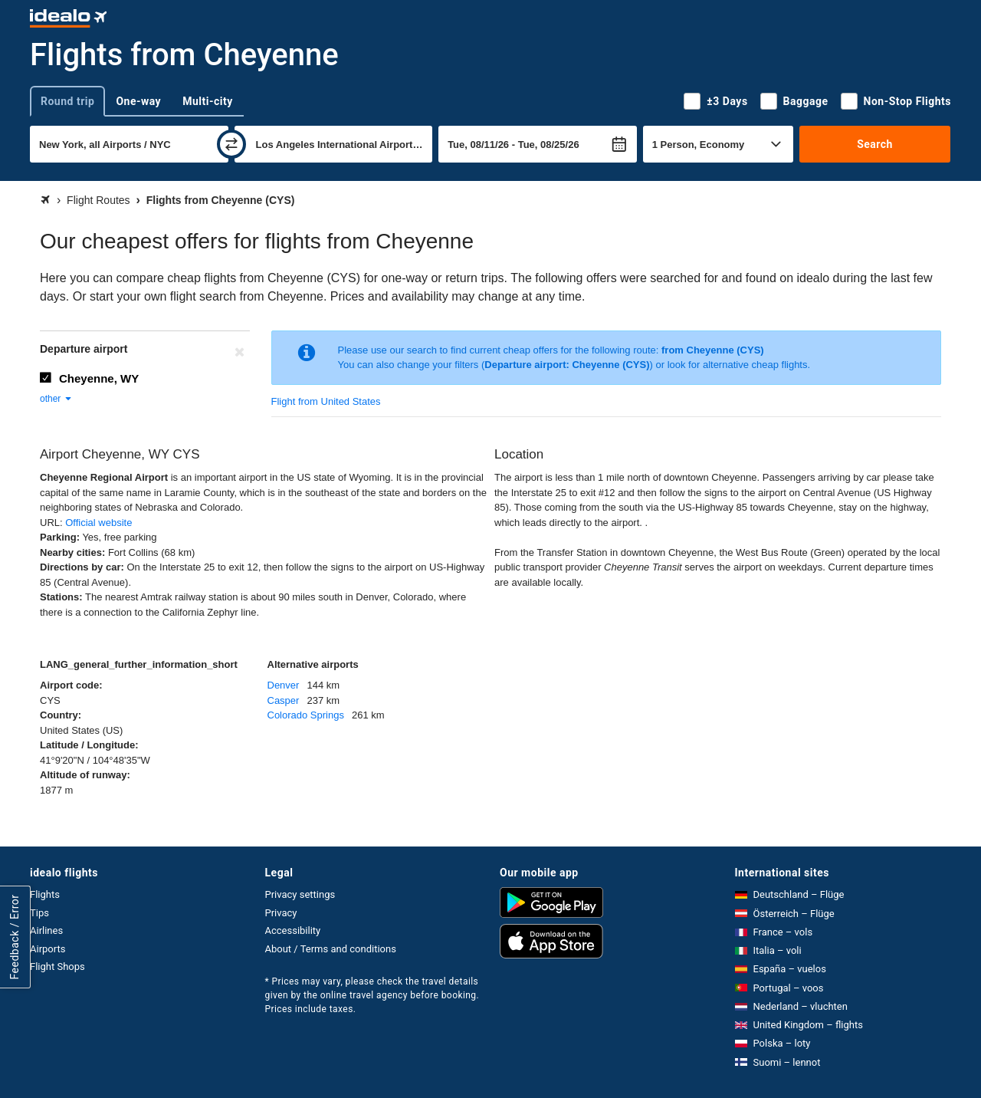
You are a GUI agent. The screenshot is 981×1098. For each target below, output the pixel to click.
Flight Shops (57, 966)
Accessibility (293, 930)
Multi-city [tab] (207, 101)
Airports (47, 949)
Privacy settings (300, 894)
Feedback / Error (14, 936)
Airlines (46, 930)
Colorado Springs (305, 715)
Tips (39, 913)
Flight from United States (326, 401)
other (56, 398)
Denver (283, 685)
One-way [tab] (138, 101)
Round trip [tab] (67, 101)
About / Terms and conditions (330, 949)
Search (875, 144)
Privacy (281, 913)
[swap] (231, 144)
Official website (98, 522)
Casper (283, 700)
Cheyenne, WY (99, 378)
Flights (45, 894)
